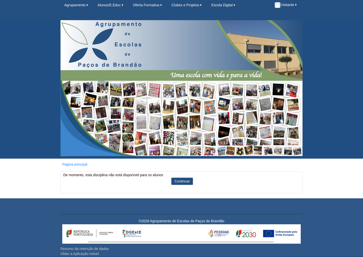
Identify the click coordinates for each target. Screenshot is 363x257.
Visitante (286, 5)
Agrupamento (76, 5)
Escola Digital (223, 5)
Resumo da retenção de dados (84, 249)
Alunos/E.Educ (111, 5)
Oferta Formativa (148, 5)
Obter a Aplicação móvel (79, 254)
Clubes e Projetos (187, 5)
